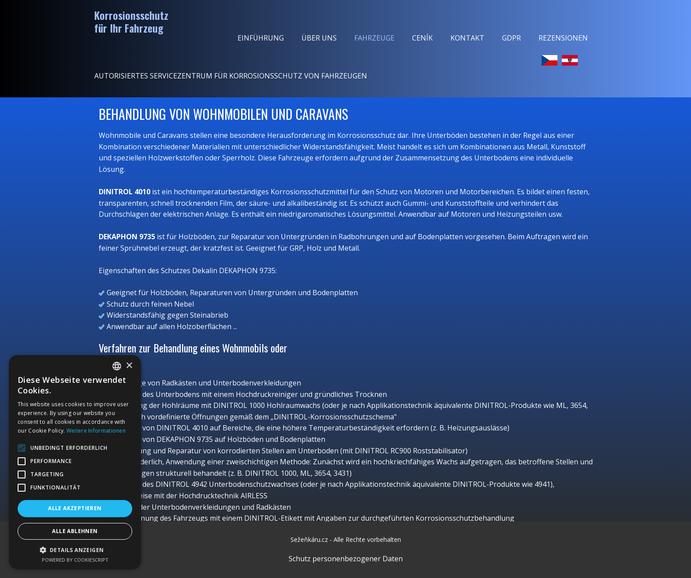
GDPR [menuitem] (511, 38)
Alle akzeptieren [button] (74, 508)
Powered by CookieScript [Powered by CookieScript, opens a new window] (75, 559)
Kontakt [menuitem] (467, 38)
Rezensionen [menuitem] (563, 38)
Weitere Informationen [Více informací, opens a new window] (96, 430)
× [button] (129, 366)
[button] (75, 549)
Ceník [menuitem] (422, 38)
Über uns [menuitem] (319, 38)
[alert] (75, 462)
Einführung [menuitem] (261, 38)
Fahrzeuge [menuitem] (374, 38)
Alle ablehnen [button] (74, 531)
